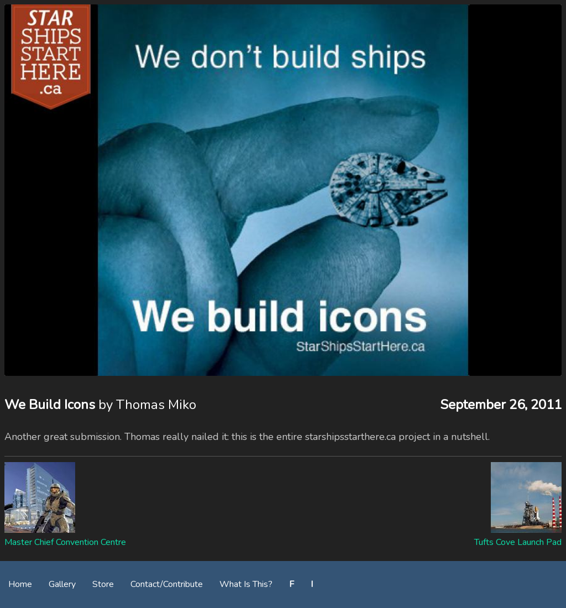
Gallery (62, 584)
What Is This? (245, 584)
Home (20, 584)
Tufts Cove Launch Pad (518, 542)
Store (103, 584)
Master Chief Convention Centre (65, 542)
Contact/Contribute (166, 584)
